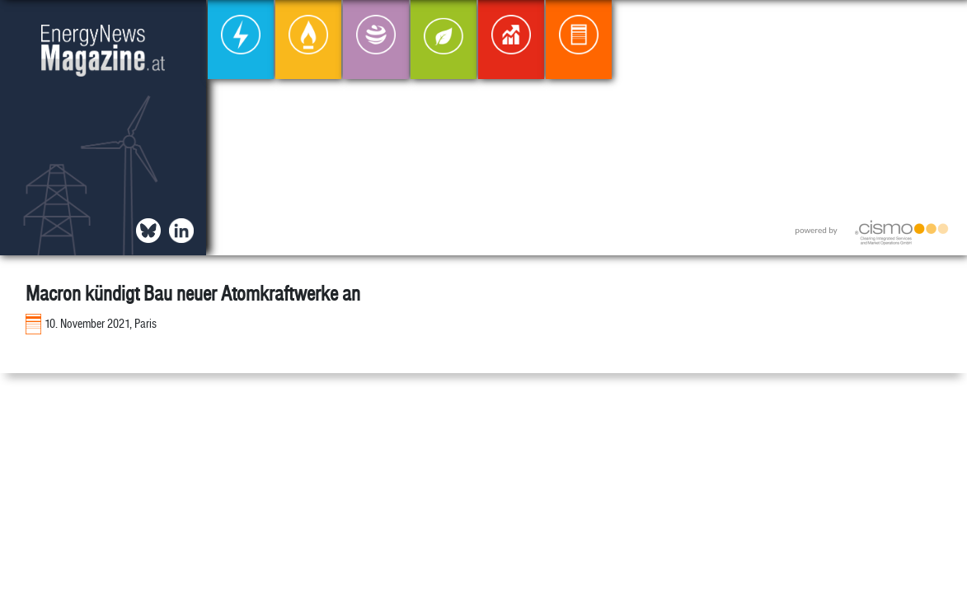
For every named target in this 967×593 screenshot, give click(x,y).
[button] (941, 26)
